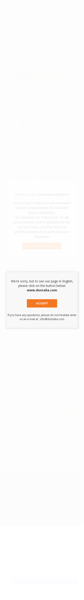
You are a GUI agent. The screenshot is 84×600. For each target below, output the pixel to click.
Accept (42, 303)
